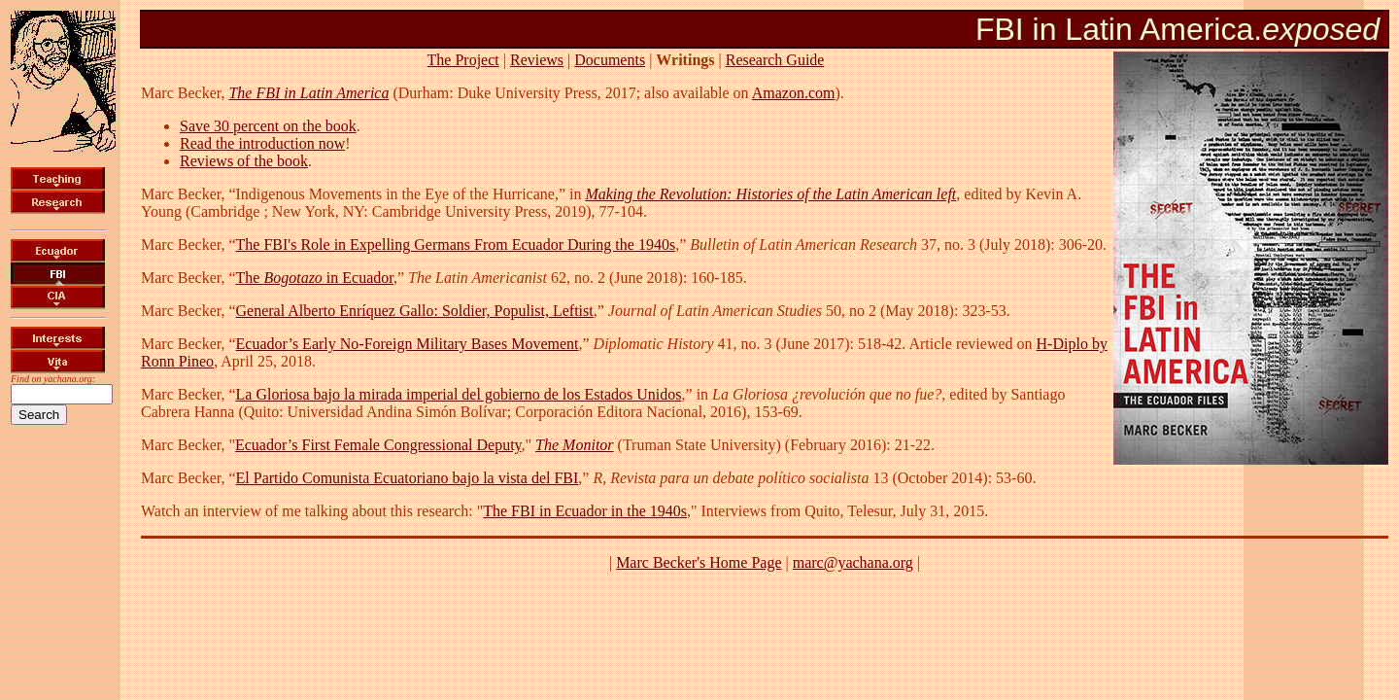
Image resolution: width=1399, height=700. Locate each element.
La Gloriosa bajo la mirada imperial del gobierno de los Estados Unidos (459, 394)
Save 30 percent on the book (268, 126)
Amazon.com (794, 93)
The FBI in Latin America (308, 93)
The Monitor (574, 445)
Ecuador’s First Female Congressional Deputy (378, 445)
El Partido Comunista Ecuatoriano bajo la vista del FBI (407, 478)
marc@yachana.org (853, 562)
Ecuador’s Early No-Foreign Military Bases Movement (407, 343)
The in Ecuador (314, 277)
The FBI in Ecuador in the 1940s (585, 511)
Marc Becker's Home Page (698, 562)
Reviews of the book (244, 161)
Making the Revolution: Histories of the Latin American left (770, 194)
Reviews (536, 60)
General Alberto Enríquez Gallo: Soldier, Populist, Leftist (415, 310)
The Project (463, 60)
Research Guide (775, 60)
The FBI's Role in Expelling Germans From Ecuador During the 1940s (456, 244)
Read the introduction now (262, 143)
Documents (609, 60)
